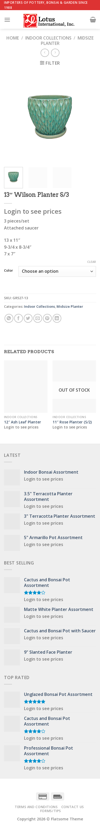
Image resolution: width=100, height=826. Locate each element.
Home (12, 38)
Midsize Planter (70, 306)
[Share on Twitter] (28, 318)
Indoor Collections (48, 38)
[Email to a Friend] (37, 318)
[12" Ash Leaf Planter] (25, 386)
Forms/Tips (50, 811)
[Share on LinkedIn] (57, 318)
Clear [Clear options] (91, 262)
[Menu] (7, 19)
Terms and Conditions (36, 807)
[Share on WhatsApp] (9, 318)
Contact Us (72, 807)
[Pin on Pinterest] (47, 318)
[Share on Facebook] (18, 318)
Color (8, 270)
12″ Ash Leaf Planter (22, 422)
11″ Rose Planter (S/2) (72, 422)
